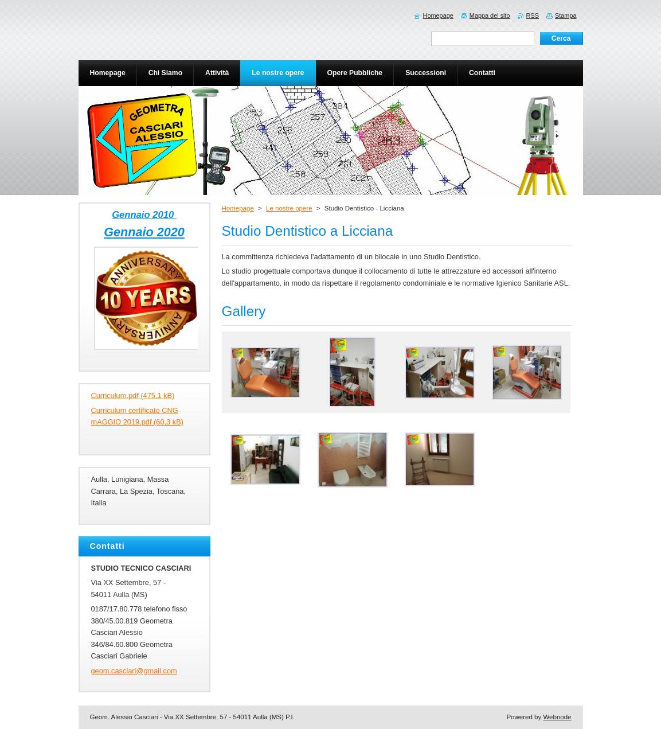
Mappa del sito (490, 15)
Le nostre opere (289, 208)
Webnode (557, 717)
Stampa (565, 15)
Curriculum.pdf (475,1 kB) (133, 395)
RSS (532, 15)
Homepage (238, 208)
